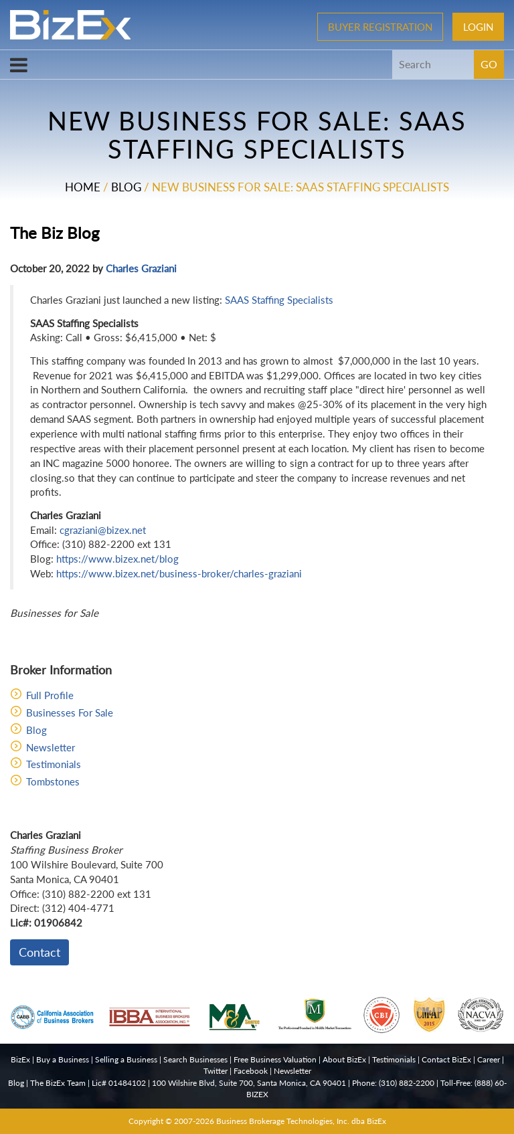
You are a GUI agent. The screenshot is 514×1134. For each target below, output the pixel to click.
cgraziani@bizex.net (103, 530)
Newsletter (50, 747)
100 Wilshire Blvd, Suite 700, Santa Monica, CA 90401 (249, 1083)
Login (478, 27)
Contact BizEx (446, 1059)
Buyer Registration (380, 27)
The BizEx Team (58, 1083)
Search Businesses (195, 1059)
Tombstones (53, 781)
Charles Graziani (141, 268)
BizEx (20, 1059)
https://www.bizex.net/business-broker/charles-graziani (179, 573)
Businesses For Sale (69, 712)
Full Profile (50, 695)
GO (489, 64)
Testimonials (53, 764)
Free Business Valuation (275, 1059)
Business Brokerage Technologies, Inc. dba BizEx (301, 1121)
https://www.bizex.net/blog (117, 559)
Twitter (215, 1071)
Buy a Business (62, 1059)
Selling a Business (126, 1059)
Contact (39, 952)
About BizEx (344, 1059)
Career (488, 1059)
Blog (126, 187)
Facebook (251, 1071)
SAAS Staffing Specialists (279, 300)
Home (82, 187)
